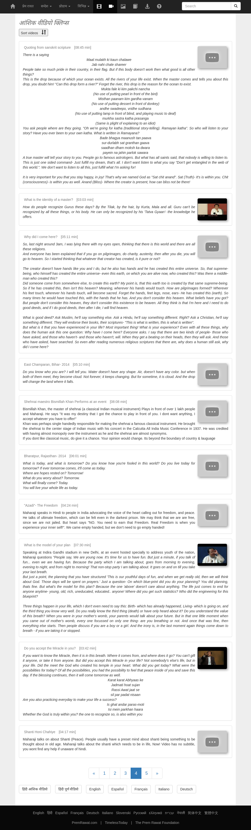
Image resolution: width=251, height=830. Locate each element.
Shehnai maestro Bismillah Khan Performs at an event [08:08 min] (75, 402)
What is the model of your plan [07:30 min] (57, 545)
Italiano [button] (163, 789)
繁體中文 (211, 813)
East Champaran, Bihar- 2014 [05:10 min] (57, 364)
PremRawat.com (84, 823)
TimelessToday (116, 823)
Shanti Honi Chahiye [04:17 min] (50, 732)
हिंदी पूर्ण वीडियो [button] (68, 789)
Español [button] (117, 789)
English (38, 813)
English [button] (94, 789)
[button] (111, 6)
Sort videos (33, 32)
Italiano (107, 813)
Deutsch (93, 813)
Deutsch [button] (186, 789)
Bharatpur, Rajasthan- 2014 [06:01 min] (55, 456)
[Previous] (93, 773)
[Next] (157, 773)
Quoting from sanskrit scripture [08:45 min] (57, 47)
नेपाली (181, 813)
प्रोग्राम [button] (64, 6)
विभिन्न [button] (83, 6)
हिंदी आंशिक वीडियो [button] (35, 789)
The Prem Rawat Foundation (157, 823)
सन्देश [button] (46, 6)
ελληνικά (155, 813)
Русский (139, 813)
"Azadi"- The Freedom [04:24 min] (51, 505)
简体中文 (194, 813)
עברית (169, 813)
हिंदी (49, 813)
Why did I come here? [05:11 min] (51, 237)
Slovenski (123, 813)
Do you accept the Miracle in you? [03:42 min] (60, 648)
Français (77, 813)
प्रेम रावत (28, 6)
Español (61, 813)
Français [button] (141, 789)
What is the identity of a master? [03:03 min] (58, 200)
